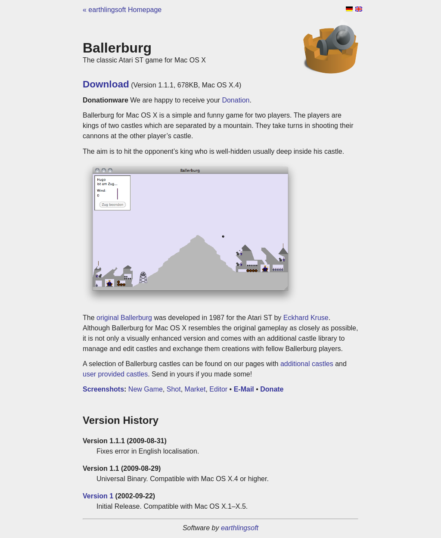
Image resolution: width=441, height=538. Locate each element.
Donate (271, 389)
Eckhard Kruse (306, 317)
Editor (218, 389)
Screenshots (103, 389)
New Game (145, 389)
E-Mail (244, 389)
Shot (174, 389)
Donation (235, 100)
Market (195, 389)
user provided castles (115, 374)
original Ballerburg (124, 317)
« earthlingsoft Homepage (122, 9)
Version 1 (98, 496)
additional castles (306, 363)
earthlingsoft (239, 528)
